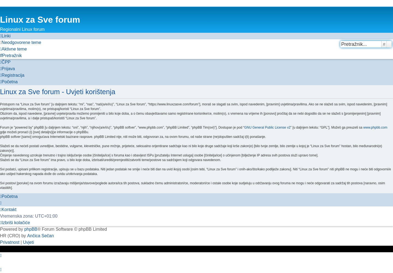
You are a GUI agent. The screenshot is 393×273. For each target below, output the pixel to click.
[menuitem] (20, 42)
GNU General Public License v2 (267, 127)
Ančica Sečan (40, 235)
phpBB (30, 229)
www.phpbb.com (375, 127)
